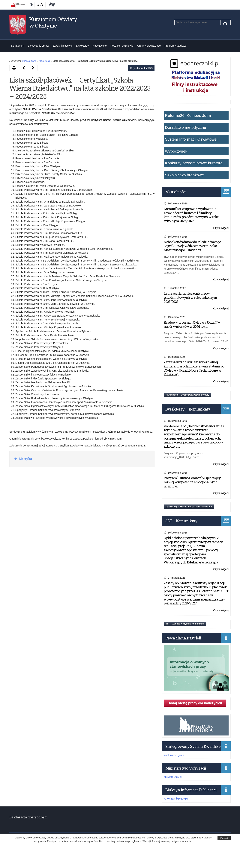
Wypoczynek (176, 151)
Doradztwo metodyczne (185, 127)
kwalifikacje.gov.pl (174, 755)
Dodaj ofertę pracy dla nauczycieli (195, 703)
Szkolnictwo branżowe (184, 175)
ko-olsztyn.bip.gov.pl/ (176, 798)
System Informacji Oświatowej (191, 139)
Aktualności (44, 61)
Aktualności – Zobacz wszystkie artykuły (187, 394)
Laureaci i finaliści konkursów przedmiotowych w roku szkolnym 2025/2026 (190, 297)
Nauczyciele (99, 45)
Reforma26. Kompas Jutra (188, 115)
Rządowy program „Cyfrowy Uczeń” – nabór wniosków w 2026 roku (192, 324)
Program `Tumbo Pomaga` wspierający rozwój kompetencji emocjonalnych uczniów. (192, 482)
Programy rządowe (175, 45)
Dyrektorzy (82, 45)
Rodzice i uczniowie (122, 45)
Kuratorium (17, 45)
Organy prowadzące (149, 45)
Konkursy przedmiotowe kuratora (194, 163)
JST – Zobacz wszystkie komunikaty (185, 623)
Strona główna (29, 61)
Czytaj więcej (221, 228)
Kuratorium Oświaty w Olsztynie (53, 22)
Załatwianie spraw (38, 45)
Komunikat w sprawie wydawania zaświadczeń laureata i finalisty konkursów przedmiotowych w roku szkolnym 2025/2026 (191, 214)
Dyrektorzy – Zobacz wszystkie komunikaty (189, 506)
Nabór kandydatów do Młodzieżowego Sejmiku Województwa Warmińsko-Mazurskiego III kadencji (192, 246)
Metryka (25, 459)
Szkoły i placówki (63, 45)
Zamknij (224, 838)
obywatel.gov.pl (173, 776)
